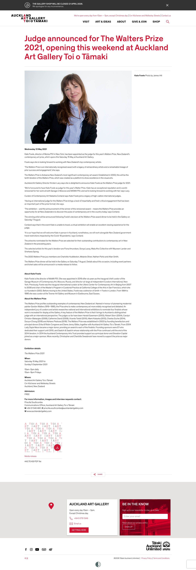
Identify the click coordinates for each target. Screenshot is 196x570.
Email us (75, 523)
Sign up (129, 526)
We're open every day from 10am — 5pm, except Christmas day (101, 16)
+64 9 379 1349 (78, 518)
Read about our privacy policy (135, 522)
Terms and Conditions (161, 558)
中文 (26, 558)
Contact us (166, 16)
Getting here (79, 530)
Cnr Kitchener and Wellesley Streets (144, 16)
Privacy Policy (146, 558)
